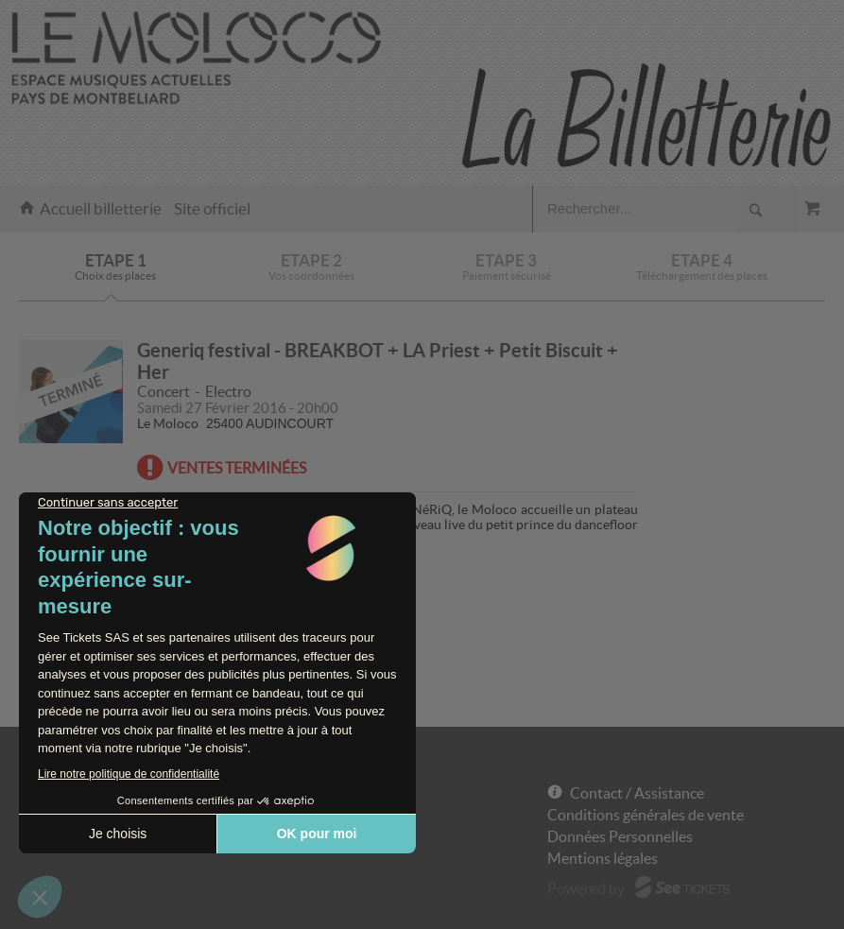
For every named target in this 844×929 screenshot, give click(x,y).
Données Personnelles (620, 836)
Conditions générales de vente (645, 814)
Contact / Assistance (637, 792)
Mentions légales (602, 858)
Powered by (586, 888)
